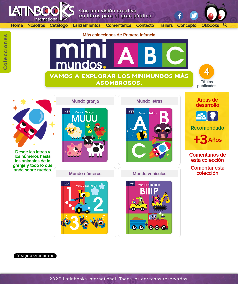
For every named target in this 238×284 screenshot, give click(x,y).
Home (17, 25)
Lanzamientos (86, 25)
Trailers (166, 25)
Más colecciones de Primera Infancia (119, 35)
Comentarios (118, 25)
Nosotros (36, 25)
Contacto (145, 25)
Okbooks (210, 25)
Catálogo (59, 25)
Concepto (186, 25)
